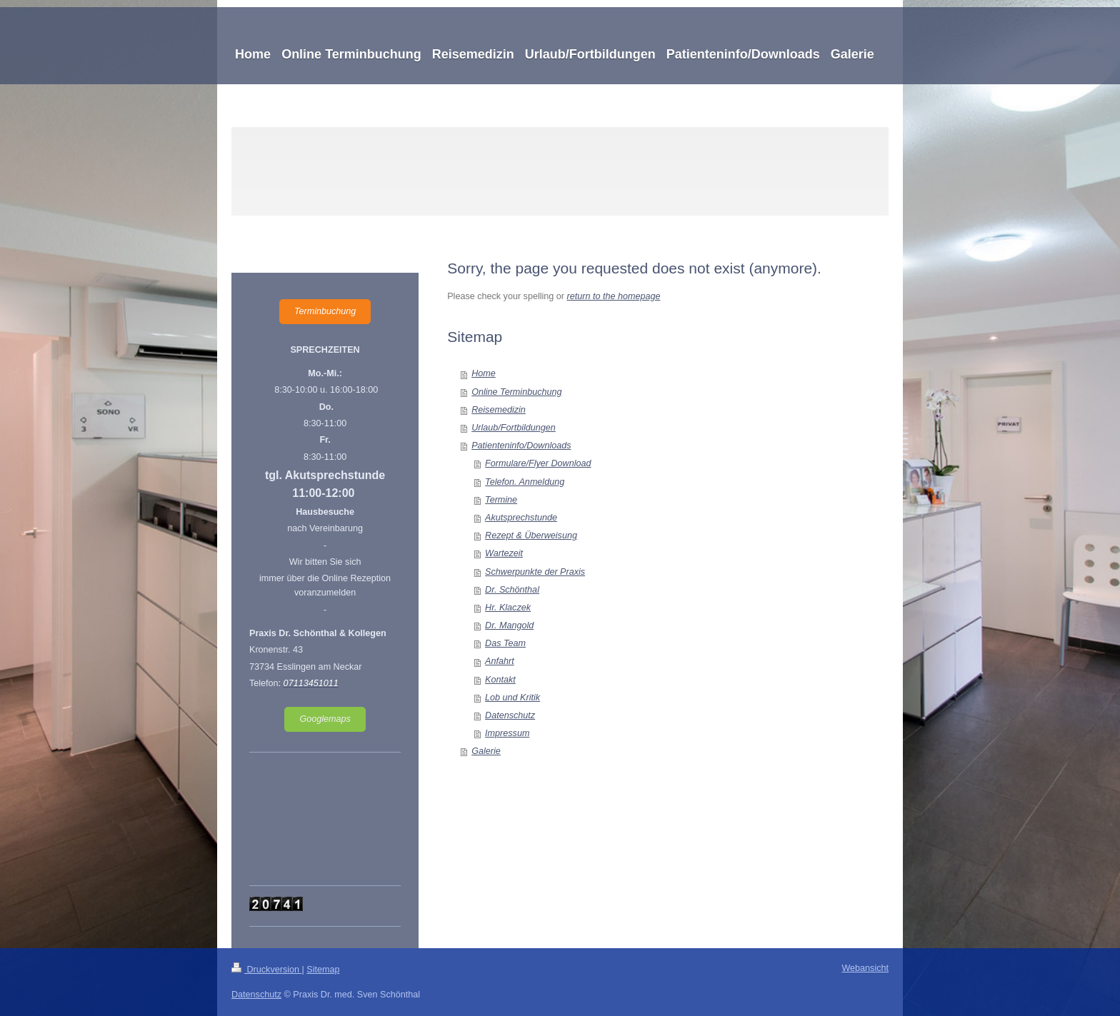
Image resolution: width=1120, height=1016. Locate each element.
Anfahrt (499, 661)
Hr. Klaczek (508, 608)
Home (483, 373)
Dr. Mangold (509, 625)
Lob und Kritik (512, 698)
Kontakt (500, 680)
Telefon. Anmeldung (524, 482)
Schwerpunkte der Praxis (535, 572)
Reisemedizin (498, 410)
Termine (501, 500)
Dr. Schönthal (512, 590)
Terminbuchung (325, 311)
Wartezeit (504, 553)
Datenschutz (510, 715)
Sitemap (322, 970)
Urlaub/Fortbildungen (513, 428)
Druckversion (266, 970)
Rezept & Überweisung (531, 535)
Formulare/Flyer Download (538, 463)
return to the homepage (614, 296)
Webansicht (865, 968)
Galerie (486, 751)
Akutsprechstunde (521, 518)
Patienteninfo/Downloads (521, 446)
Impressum (507, 733)
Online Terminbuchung (516, 392)
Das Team (505, 643)
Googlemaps (324, 719)
